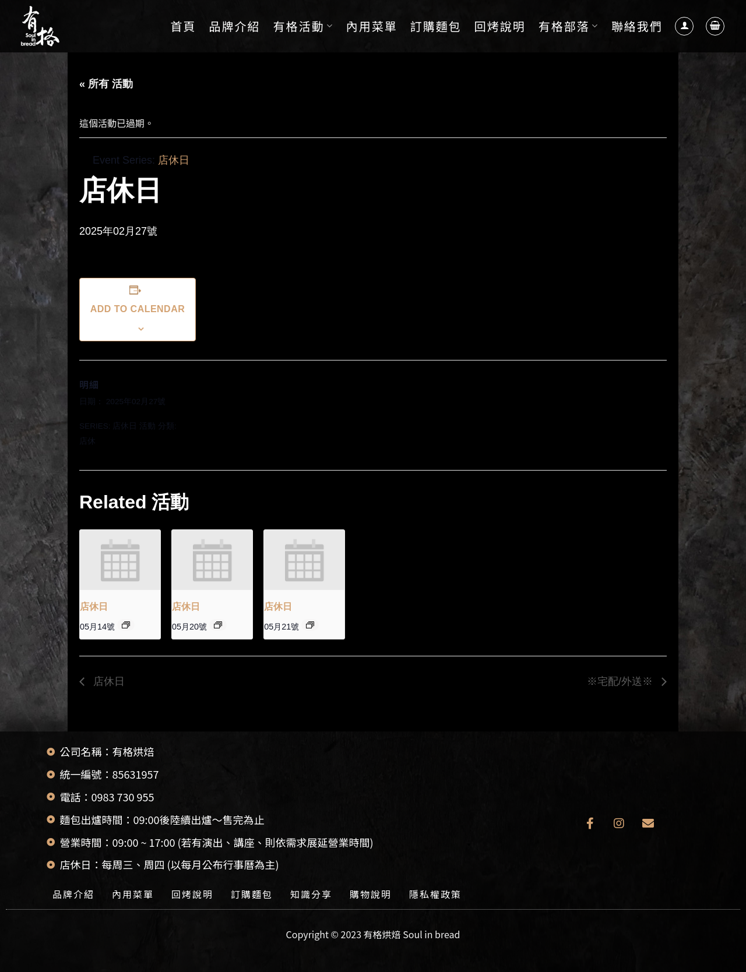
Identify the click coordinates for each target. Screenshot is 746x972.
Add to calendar (137, 309)
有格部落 (569, 25)
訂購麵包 (436, 25)
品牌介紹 (235, 25)
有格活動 (303, 25)
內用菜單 (371, 25)
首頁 (183, 25)
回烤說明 (500, 25)
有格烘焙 (382, 934)
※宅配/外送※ (621, 681)
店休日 (124, 426)
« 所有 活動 (106, 84)
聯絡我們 (637, 25)
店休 (87, 441)
